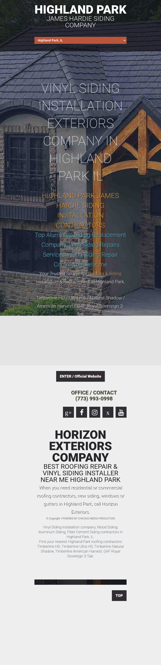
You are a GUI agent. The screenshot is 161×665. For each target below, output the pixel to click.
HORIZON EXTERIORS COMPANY (80, 456)
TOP (119, 595)
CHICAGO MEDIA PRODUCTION (96, 518)
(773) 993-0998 (94, 399)
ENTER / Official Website (80, 376)
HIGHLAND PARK (80, 16)
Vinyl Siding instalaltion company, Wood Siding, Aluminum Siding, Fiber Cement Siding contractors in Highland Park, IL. (80, 532)
